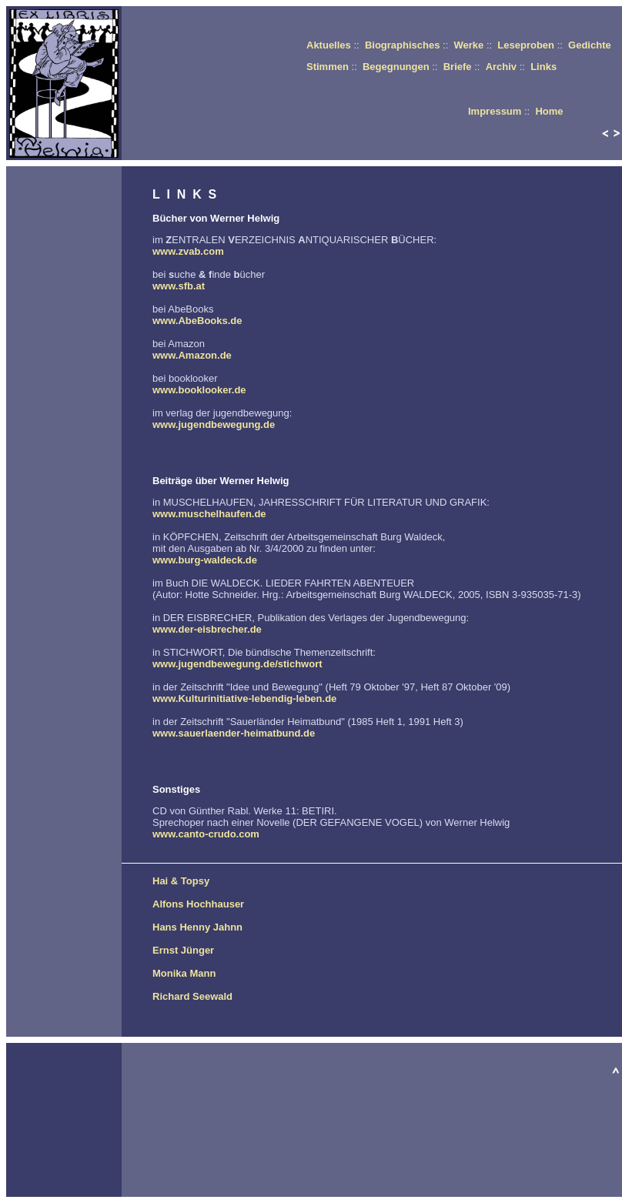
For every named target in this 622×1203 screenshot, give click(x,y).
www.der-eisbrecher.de (207, 629)
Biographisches (402, 45)
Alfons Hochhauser (198, 904)
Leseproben (525, 45)
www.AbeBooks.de (197, 320)
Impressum (494, 111)
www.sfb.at (178, 286)
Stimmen (327, 66)
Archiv (501, 66)
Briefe (457, 66)
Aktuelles (328, 45)
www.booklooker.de (199, 390)
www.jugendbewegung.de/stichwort (237, 664)
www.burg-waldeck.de (204, 560)
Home (549, 111)
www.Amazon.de (192, 355)
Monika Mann (184, 973)
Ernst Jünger (183, 950)
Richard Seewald (192, 996)
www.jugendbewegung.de (213, 424)
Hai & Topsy (180, 881)
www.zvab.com (188, 251)
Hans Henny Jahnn (197, 927)
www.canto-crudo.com (205, 834)
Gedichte (589, 45)
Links (543, 66)
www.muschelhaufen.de (209, 514)
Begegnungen (396, 66)
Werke (468, 45)
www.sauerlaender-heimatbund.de (233, 733)
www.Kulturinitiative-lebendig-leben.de (244, 698)
